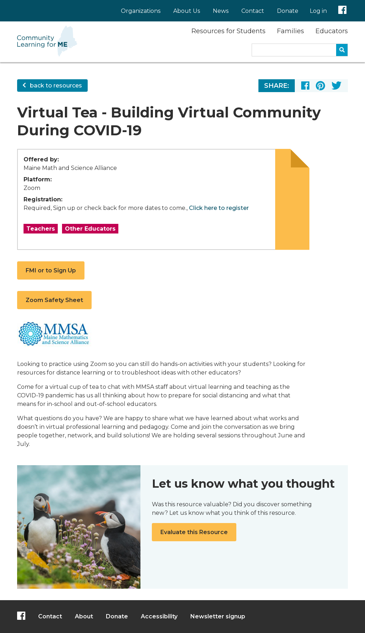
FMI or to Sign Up (51, 270)
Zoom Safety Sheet (54, 300)
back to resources (52, 85)
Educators (331, 31)
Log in (318, 10)
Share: (276, 86)
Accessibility (159, 616)
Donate (287, 10)
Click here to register (219, 208)
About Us (186, 10)
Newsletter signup (217, 616)
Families (290, 31)
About (84, 616)
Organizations (140, 10)
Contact (252, 10)
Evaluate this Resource (194, 532)
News (220, 10)
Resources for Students (228, 31)
